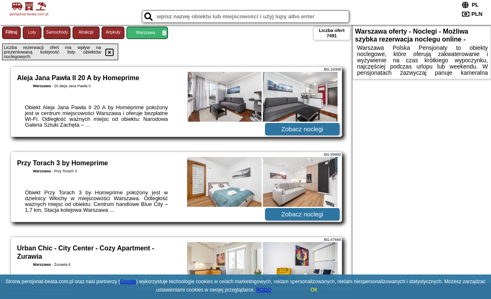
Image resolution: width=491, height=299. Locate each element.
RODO (263, 290)
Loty (32, 32)
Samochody (57, 32)
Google (128, 281)
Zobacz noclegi (302, 128)
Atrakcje (85, 32)
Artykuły (113, 32)
